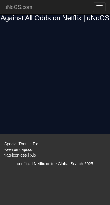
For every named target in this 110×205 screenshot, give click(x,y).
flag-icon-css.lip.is (20, 155)
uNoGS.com (18, 7)
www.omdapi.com (20, 149)
